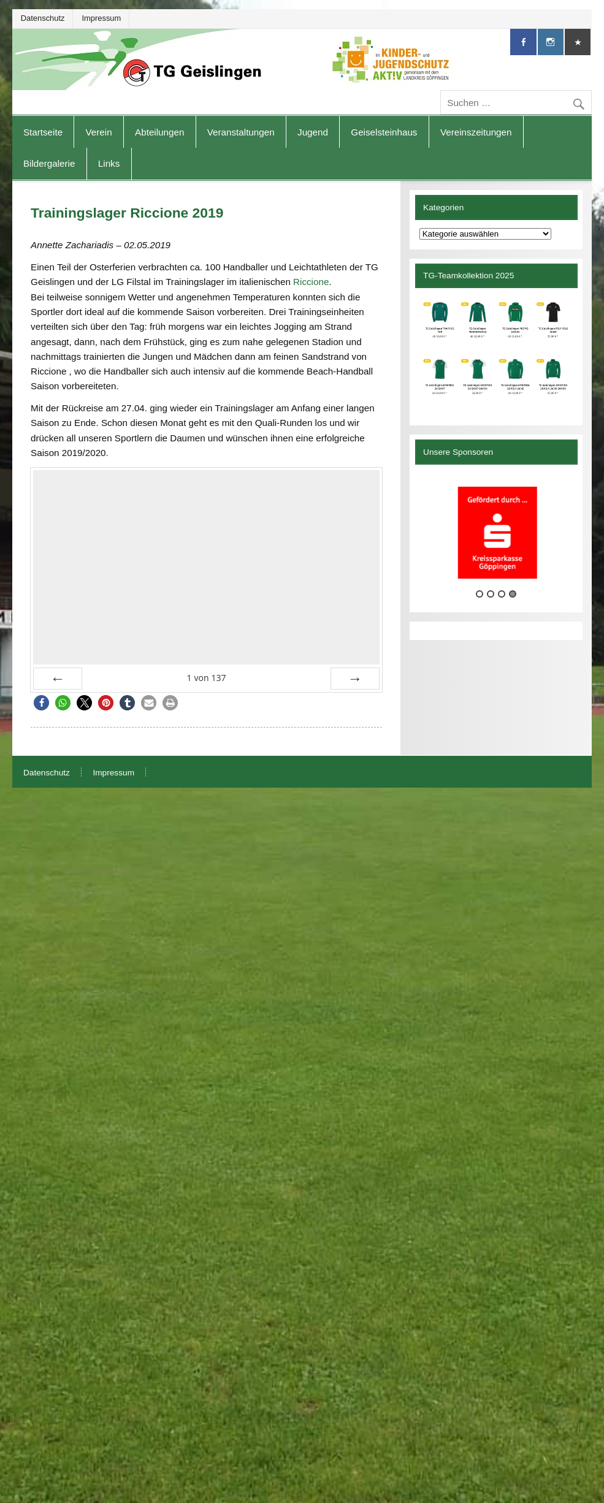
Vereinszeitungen (476, 132)
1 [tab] (479, 594)
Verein (99, 132)
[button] (41, 702)
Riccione (311, 281)
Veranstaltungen (241, 132)
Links (109, 163)
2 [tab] (490, 594)
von (206, 677)
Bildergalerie (49, 163)
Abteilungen (159, 132)
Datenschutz (43, 18)
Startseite (43, 132)
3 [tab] (501, 594)
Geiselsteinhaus (384, 132)
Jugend (312, 132)
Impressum (101, 18)
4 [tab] (512, 594)
